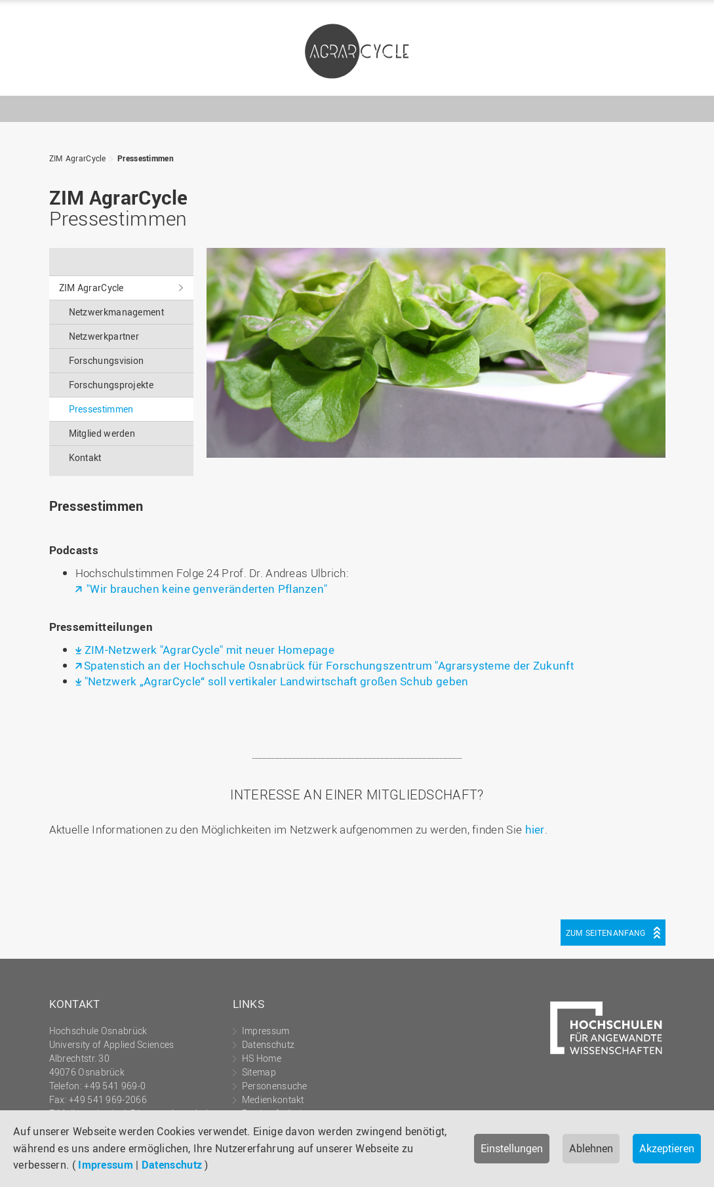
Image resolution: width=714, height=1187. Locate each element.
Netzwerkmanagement (116, 312)
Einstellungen (512, 1148)
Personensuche (274, 1085)
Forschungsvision (106, 360)
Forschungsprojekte (111, 384)
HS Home (261, 1058)
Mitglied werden (102, 433)
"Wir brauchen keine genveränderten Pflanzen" (206, 588)
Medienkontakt (273, 1099)
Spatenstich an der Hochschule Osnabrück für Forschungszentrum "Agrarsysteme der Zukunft (329, 665)
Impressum (105, 1164)
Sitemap (259, 1072)
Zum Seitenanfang (606, 932)
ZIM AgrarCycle (357, 51)
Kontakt (85, 457)
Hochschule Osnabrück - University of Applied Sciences (635, 78)
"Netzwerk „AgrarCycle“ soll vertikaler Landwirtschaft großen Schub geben (277, 681)
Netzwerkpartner (104, 336)
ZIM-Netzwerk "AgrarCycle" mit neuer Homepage (209, 649)
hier (535, 829)
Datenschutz (172, 1164)
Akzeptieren (666, 1148)
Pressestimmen (145, 158)
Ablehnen (591, 1148)
